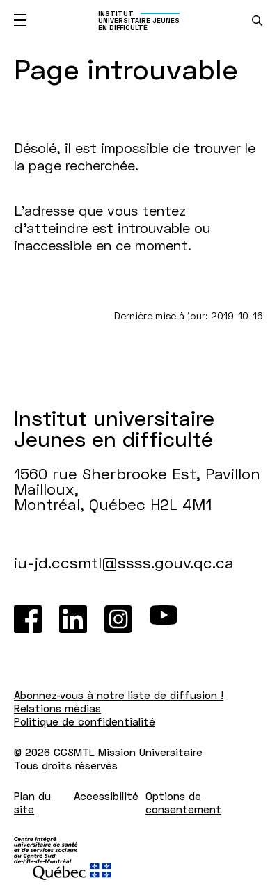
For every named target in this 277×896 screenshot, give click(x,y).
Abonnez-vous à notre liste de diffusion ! (118, 695)
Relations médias (57, 708)
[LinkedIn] (73, 619)
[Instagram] (118, 619)
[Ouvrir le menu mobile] (20, 20)
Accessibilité (106, 796)
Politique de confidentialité (84, 721)
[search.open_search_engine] (257, 20)
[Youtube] (163, 619)
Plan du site (32, 802)
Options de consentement (183, 802)
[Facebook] (28, 619)
